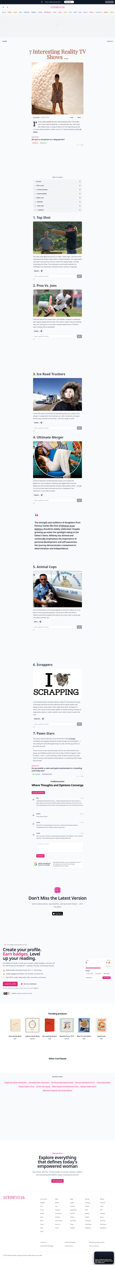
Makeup (57, 1217)
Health (15, 12)
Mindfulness (47, 12)
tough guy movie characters (15, 1082)
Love (80, 12)
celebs (4, 41)
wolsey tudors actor (88, 1086)
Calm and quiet (36, 774)
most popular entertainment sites (65, 1086)
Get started (107, 977)
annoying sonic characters (39, 1082)
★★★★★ (110, 41)
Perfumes (88, 1221)
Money (4, 12)
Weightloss (103, 1228)
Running (102, 1221)
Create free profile (10, 984)
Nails (41, 1221)
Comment (40, 856)
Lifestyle (102, 1213)
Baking (87, 1199)
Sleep (71, 1224)
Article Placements (70, 1242)
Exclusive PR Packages (46, 1246)
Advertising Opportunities (96, 1242)
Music (75, 12)
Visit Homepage (57, 1181)
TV (45, 257)
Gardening (73, 1210)
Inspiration (58, 1213)
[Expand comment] (37, 808)
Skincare (57, 1224)
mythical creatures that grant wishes (57, 1090)
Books (57, 1202)
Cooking (40, 12)
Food (70, 12)
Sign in (36, 988)
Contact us (43, 1242)
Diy (56, 1206)
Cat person (35, 143)
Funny (60, 12)
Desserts (102, 1202)
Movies (87, 1217)
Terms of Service (94, 1246)
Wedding (87, 1228)
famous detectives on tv (85, 1082)
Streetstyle (26, 12)
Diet (41, 1206)
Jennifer (37, 117)
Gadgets (33, 12)
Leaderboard (89, 977)
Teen (41, 1228)
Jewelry (87, 1213)
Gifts (86, 1210)
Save (70, 117)
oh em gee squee (43, 1086)
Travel (65, 12)
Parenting (73, 1221)
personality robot (104, 1082)
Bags (20, 12)
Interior (85, 12)
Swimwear (103, 1224)
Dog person (43, 143)
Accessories (43, 1199)
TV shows (72, 739)
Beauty (102, 1199)
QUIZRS (82, 776)
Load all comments (38, 792)
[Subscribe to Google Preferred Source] (42, 864)
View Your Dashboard (28, 984)
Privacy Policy (69, 1246)
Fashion (91, 12)
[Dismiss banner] (81, 861)
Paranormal (99, 12)
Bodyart (106, 12)
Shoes (42, 1224)
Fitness (9, 12)
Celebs (54, 12)
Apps (56, 1199)
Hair (101, 1210)
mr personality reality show (62, 1082)
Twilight (72, 1228)
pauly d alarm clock (26, 1086)
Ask (79, 276)
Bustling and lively (47, 774)
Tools (41, 1231)
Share (78, 117)
